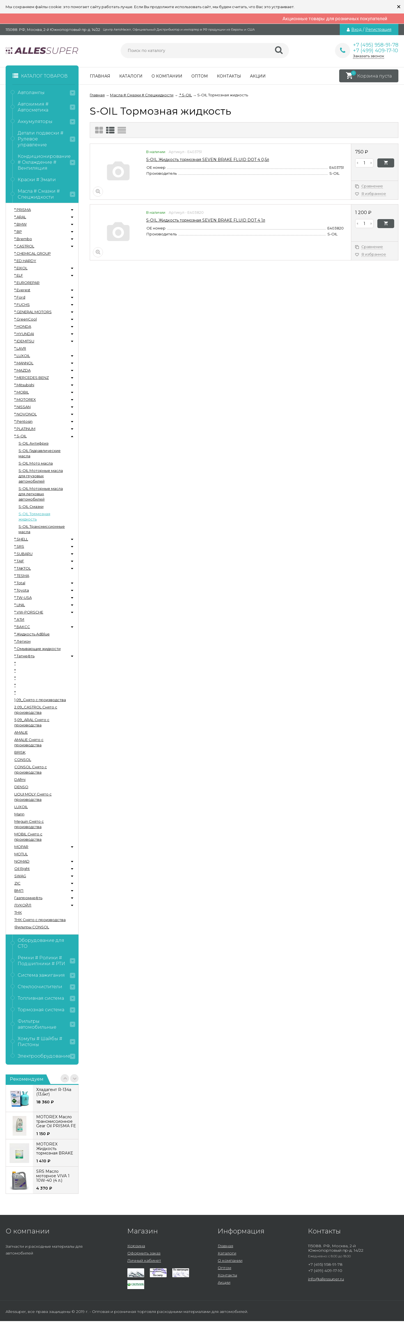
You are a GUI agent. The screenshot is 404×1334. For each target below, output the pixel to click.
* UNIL (19, 605)
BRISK (20, 752)
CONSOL (22, 759)
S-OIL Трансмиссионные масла (42, 529)
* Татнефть (24, 656)
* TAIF (19, 561)
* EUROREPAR (27, 282)
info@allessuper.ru (326, 1278)
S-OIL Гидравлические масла (40, 453)
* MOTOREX (25, 399)
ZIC (17, 883)
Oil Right (22, 868)
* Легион (22, 641)
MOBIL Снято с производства (28, 837)
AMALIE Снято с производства (28, 742)
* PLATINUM (24, 428)
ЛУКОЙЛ (22, 905)
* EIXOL (20, 268)
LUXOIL (21, 807)
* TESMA (21, 575)
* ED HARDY (25, 260)
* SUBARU (23, 553)
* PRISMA (22, 209)
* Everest (22, 290)
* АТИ (19, 619)
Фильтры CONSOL (31, 927)
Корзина (136, 1245)
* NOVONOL (25, 414)
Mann (19, 814)
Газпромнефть (28, 898)
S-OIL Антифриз (34, 443)
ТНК (18, 912)
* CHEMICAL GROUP (32, 253)
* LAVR (20, 348)
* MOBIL (21, 392)
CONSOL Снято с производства (30, 769)
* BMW (20, 224)
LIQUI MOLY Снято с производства (33, 797)
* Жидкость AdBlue (32, 634)
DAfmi (20, 779)
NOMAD (21, 861)
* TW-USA (23, 597)
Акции (258, 76)
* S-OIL (20, 436)
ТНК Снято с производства (40, 919)
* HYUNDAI (24, 333)
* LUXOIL (22, 355)
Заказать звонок (368, 56)
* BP (18, 231)
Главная (100, 76)
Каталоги (131, 76)
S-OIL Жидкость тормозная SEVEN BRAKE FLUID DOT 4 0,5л (207, 159)
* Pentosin (23, 421)
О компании (167, 76)
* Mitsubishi (24, 385)
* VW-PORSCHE (28, 612)
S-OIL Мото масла (36, 463)
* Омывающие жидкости (37, 648)
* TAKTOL (22, 568)
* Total (19, 583)
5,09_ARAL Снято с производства (31, 722)
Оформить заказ (143, 1253)
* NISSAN (22, 406)
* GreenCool (25, 319)
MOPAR (21, 846)
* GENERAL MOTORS (33, 312)
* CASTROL (24, 246)
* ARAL (20, 217)
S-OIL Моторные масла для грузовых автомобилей (41, 475)
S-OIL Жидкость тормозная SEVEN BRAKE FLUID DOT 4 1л (205, 220)
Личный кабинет (144, 1260)
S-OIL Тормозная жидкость (34, 516)
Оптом (199, 76)
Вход (356, 29)
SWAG (20, 876)
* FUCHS (22, 304)
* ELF (18, 275)
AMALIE (21, 732)
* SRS (19, 546)
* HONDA (22, 326)
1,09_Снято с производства (40, 699)
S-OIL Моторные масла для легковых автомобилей (41, 493)
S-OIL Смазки (31, 506)
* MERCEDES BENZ (31, 377)
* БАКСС (22, 626)
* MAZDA (22, 370)
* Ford (19, 297)
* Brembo (23, 239)
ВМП (19, 890)
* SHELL (21, 539)
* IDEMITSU (24, 341)
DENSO (21, 787)
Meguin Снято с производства (29, 824)
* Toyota (21, 590)
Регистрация (378, 29)
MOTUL (21, 854)
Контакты (229, 76)
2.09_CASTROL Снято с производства (35, 710)
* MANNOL (23, 363)
